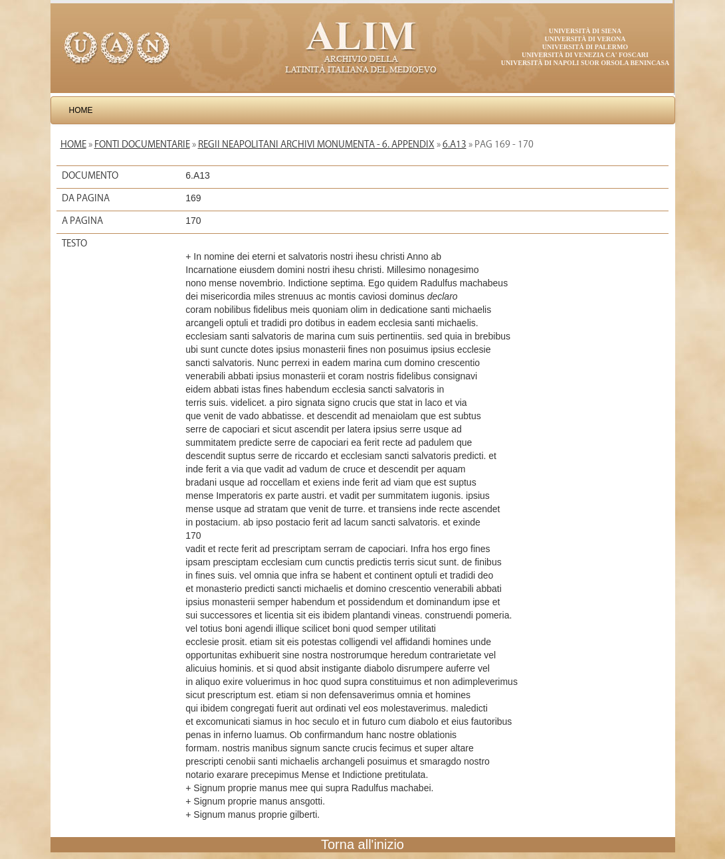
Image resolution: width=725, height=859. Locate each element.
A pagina (82, 220)
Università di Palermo (585, 46)
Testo (74, 243)
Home (81, 110)
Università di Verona (584, 39)
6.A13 (454, 144)
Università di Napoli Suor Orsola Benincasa (585, 62)
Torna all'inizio (362, 844)
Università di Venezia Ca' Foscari (585, 54)
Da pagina (86, 198)
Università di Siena (585, 31)
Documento (90, 175)
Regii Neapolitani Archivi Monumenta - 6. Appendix (316, 144)
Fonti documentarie (142, 144)
